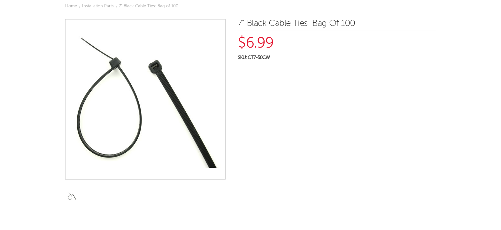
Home (71, 6)
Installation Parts (98, 6)
